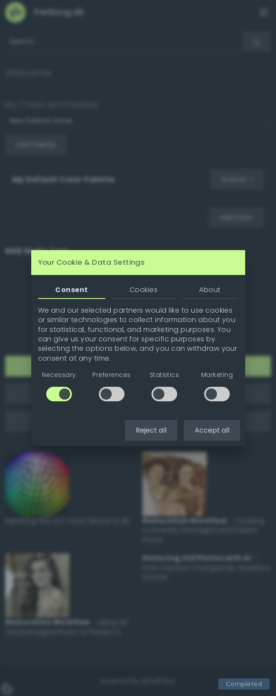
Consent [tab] (71, 290)
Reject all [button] (151, 430)
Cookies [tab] (143, 290)
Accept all (212, 430)
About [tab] (209, 290)
